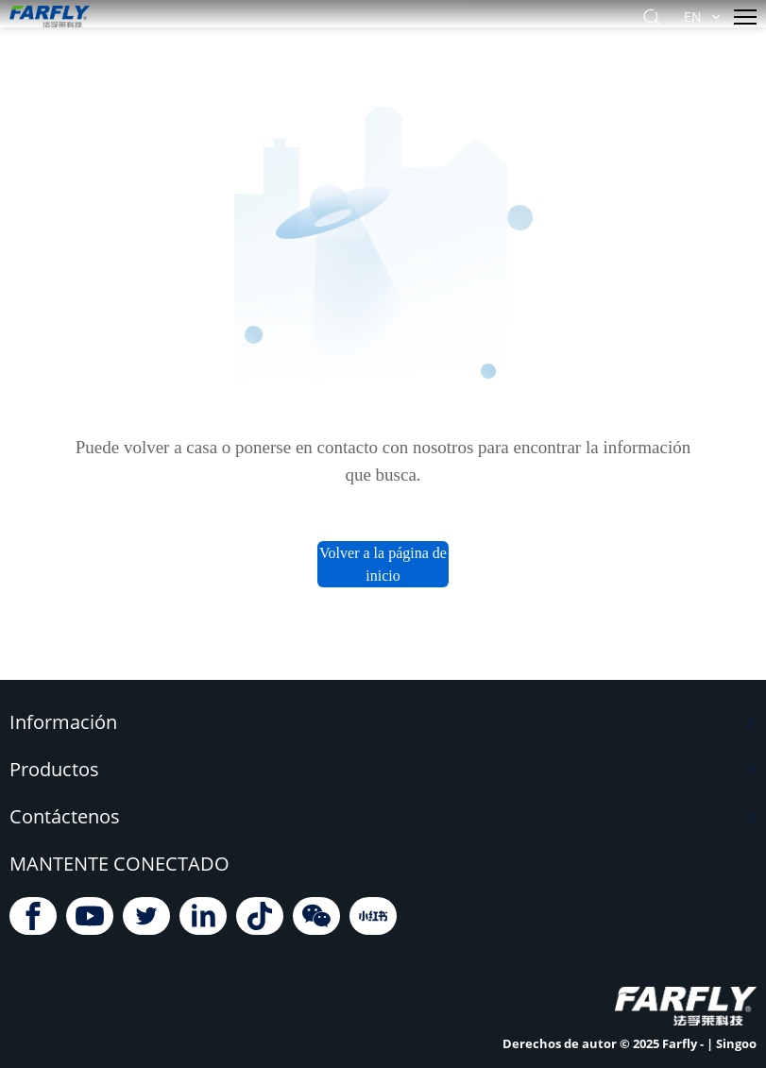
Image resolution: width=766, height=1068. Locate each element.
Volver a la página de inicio (383, 564)
